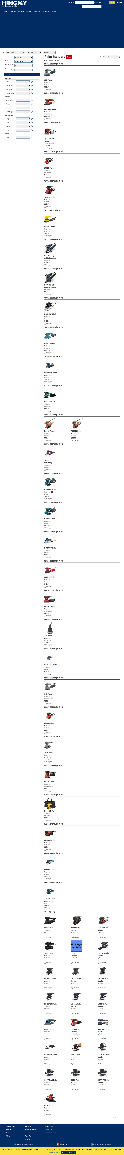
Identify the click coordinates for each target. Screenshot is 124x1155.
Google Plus (62, 1144)
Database (12, 11)
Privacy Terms (54, 1152)
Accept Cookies (68, 1152)
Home (5, 11)
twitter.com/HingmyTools (23, 1144)
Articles (21, 11)
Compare (49, 89)
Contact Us (28, 1139)
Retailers (8, 1133)
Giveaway (46, 11)
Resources (36, 11)
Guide (69, 57)
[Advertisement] (62, 31)
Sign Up (119, 2)
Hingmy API (48, 1130)
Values (8, 1136)
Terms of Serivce (30, 1130)
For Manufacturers (50, 1133)
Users (54, 11)
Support (27, 1133)
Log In (112, 2)
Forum (28, 11)
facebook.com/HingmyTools (101, 1144)
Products (8, 1130)
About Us (28, 1136)
